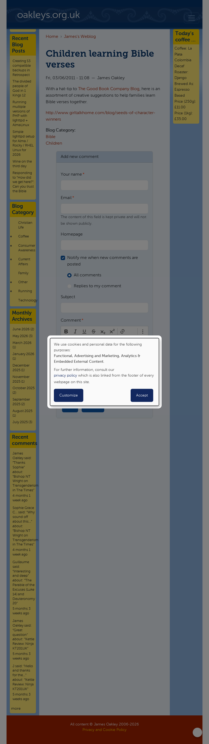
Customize (68, 395)
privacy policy (65, 375)
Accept (142, 395)
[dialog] (104, 372)
